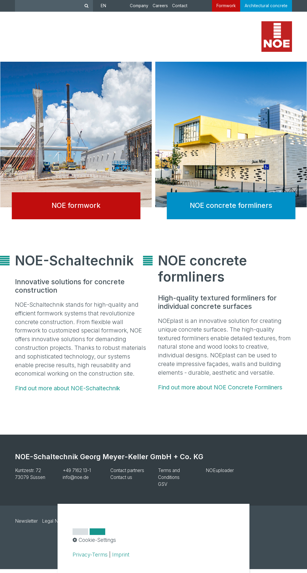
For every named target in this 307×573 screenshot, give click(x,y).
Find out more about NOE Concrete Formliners (220, 391)
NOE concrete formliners (231, 149)
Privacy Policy (89, 525)
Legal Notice (55, 525)
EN (103, 5)
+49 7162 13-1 (77, 474)
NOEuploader (220, 474)
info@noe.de (76, 481)
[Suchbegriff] (54, 6)
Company (139, 5)
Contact (179, 5)
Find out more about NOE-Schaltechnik (67, 392)
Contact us (121, 481)
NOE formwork (76, 149)
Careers (160, 5)
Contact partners (127, 474)
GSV (162, 488)
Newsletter (26, 525)
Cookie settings (125, 525)
